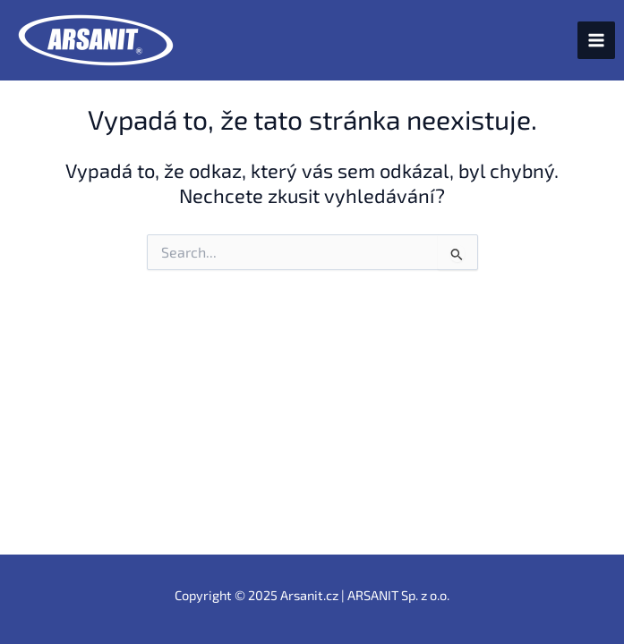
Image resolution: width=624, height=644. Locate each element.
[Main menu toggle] (596, 40)
